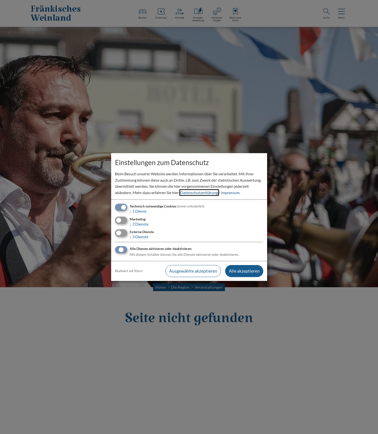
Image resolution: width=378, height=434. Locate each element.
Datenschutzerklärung (199, 192)
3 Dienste (139, 236)
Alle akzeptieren (244, 271)
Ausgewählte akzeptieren (193, 271)
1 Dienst (138, 211)
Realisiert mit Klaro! (129, 271)
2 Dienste (139, 224)
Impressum (230, 192)
